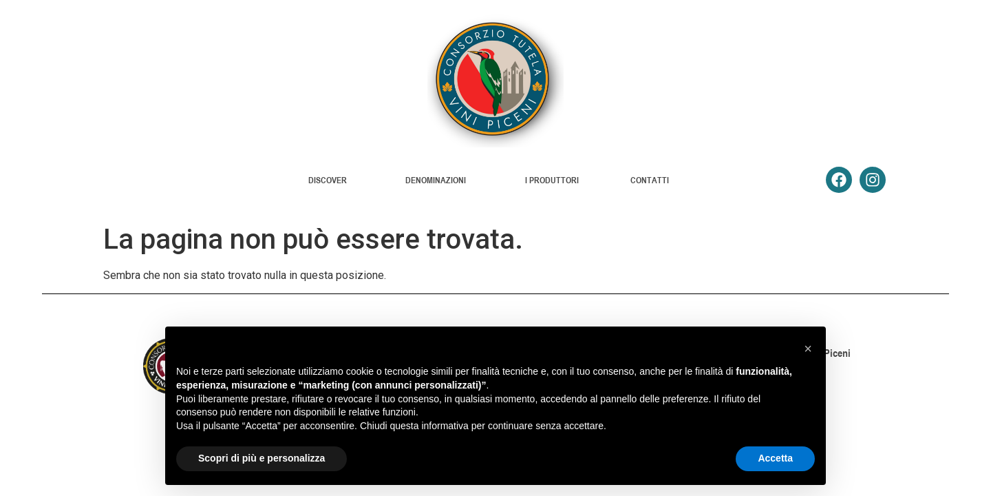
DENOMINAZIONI (439, 180)
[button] (808, 349)
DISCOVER (331, 180)
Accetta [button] (775, 458)
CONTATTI (649, 179)
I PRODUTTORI (552, 179)
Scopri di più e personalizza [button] (261, 458)
